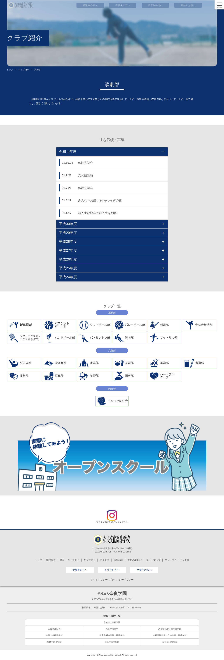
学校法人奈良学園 (112, 622)
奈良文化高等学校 (54, 635)
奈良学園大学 (112, 629)
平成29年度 (111, 233)
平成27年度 (111, 250)
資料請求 (118, 560)
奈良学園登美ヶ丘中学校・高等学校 (170, 635)
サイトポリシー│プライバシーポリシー (112, 579)
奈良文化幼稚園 (169, 642)
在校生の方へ (112, 569)
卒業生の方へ (144, 569)
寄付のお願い (134, 560)
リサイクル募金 (117, 607)
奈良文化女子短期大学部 (169, 629)
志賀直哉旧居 (54, 629)
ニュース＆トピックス (177, 560)
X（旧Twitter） (135, 607)
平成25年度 (111, 268)
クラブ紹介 (23, 69)
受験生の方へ (79, 569)
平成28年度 (111, 241)
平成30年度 (111, 224)
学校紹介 (51, 560)
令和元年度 (111, 152)
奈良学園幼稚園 (112, 642)
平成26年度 (111, 259)
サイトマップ (153, 560)
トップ (10, 69)
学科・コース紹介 (70, 560)
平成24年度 (111, 277)
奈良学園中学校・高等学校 (112, 635)
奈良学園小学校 (54, 642)
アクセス (105, 560)
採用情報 (86, 607)
